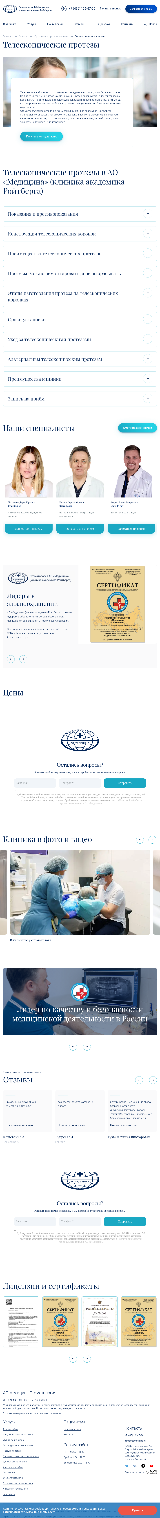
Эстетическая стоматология (18, 1483)
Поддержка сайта (134, 1472)
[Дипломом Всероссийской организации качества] (100, 1321)
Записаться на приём (28, 528)
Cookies (39, 1508)
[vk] (135, 1466)
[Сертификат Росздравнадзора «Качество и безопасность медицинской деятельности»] (139, 1321)
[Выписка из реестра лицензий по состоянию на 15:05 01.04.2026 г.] (21, 1321)
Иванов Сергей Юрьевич (72, 502)
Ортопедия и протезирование (18, 1445)
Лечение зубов (10, 1429)
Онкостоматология (13, 1478)
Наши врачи (55, 24)
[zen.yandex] (143, 1466)
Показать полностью (19, 1125)
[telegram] (126, 1466)
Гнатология (9, 1494)
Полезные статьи (72, 1429)
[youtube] (151, 1466)
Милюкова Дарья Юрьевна (21, 502)
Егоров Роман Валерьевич (124, 502)
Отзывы (79, 24)
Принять (137, 1510)
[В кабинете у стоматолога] (80, 892)
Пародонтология (12, 1451)
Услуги (31, 24)
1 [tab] (77, 541)
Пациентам (103, 24)
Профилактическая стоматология (21, 1456)
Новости (68, 1434)
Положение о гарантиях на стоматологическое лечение (32, 1413)
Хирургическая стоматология (18, 1434)
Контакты (127, 24)
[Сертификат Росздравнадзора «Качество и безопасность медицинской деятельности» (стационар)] (60, 1321)
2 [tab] (82, 541)
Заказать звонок (110, 8)
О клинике (9, 24)
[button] (23, 659)
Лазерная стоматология (15, 1489)
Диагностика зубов (13, 1467)
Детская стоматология (15, 1461)
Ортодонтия (9, 1472)
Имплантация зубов (13, 1440)
